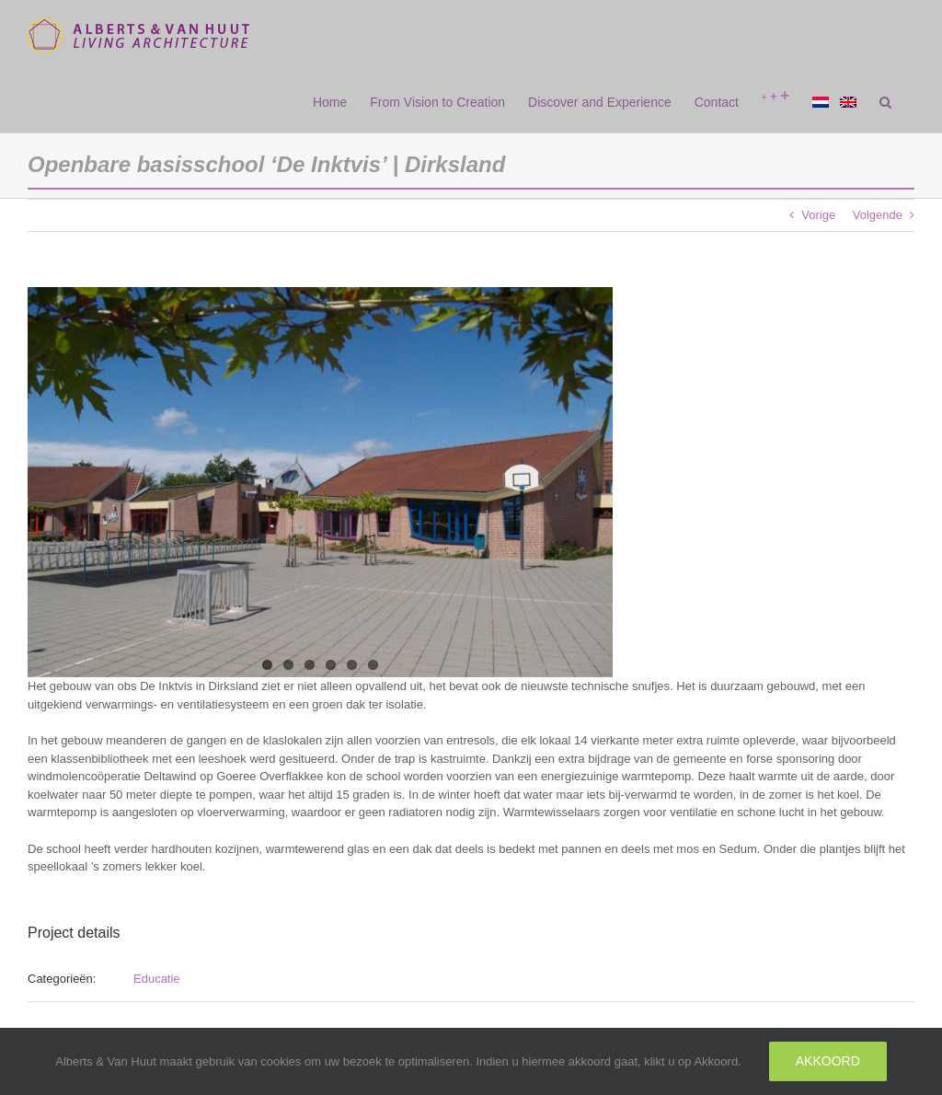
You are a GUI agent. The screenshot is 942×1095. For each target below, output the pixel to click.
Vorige (818, 215)
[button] (885, 102)
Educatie (156, 979)
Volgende (877, 215)
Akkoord (828, 1061)
